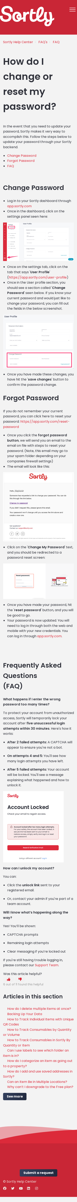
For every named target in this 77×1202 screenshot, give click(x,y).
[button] (72, 9)
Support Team (46, 965)
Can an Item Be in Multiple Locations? (37, 1081)
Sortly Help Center (18, 42)
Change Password (21, 155)
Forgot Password (20, 160)
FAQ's (42, 42)
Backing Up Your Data (24, 1014)
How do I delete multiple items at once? (39, 1008)
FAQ (56, 42)
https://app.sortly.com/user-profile (38, 277)
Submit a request (38, 1172)
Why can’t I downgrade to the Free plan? (40, 1087)
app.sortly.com (19, 206)
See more (15, 1096)
